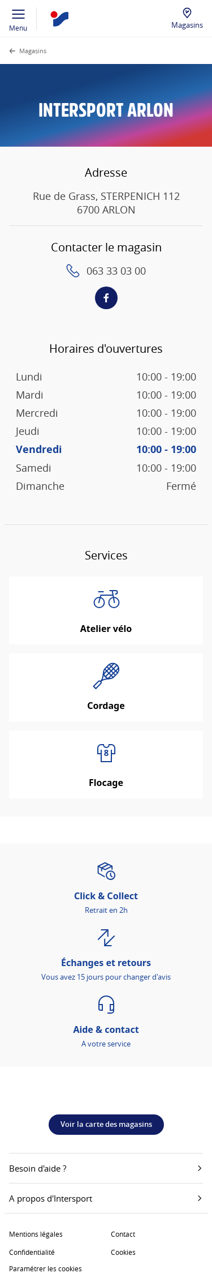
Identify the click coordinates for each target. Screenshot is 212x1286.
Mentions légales (36, 1233)
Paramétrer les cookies (45, 1268)
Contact (123, 1233)
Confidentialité (32, 1252)
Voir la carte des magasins (106, 1124)
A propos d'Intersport (106, 1198)
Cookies (123, 1252)
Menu (18, 18)
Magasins (187, 25)
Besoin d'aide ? (106, 1168)
